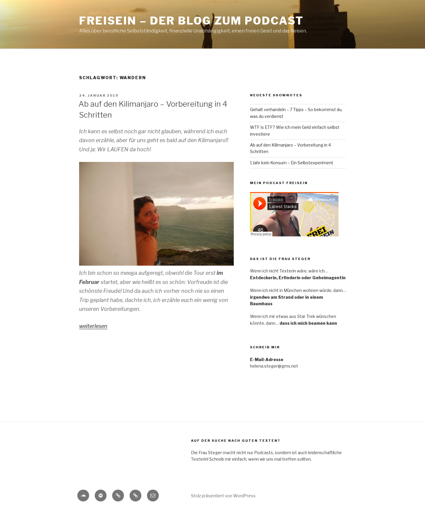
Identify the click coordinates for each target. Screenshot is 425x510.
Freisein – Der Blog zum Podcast (191, 20)
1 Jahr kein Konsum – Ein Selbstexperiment (291, 162)
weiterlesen (93, 326)
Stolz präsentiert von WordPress (223, 495)
